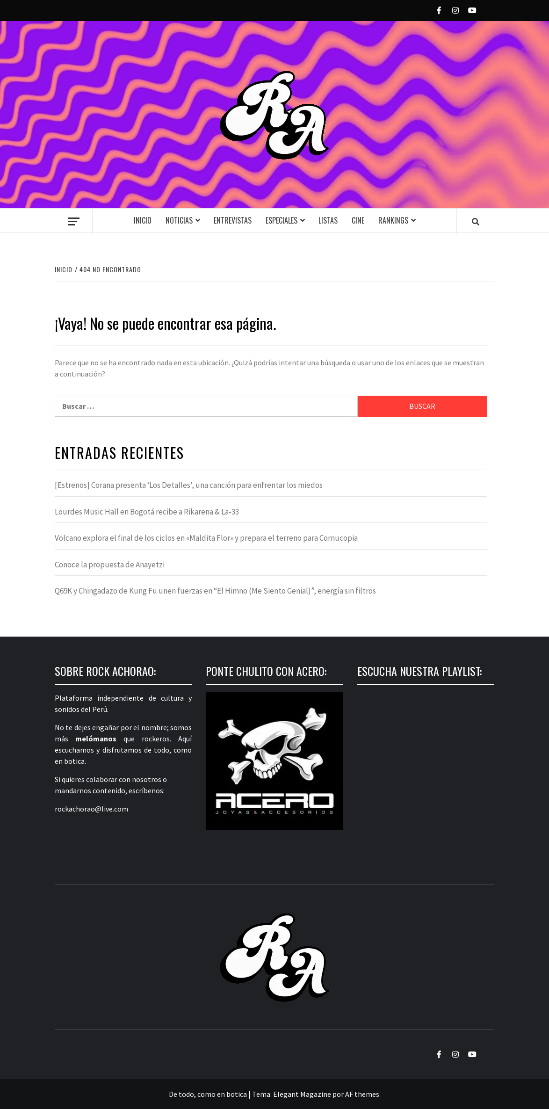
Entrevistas (233, 220)
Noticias (179, 220)
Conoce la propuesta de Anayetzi (110, 564)
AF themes (362, 1094)
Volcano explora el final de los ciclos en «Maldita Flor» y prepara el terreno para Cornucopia (206, 538)
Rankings (393, 220)
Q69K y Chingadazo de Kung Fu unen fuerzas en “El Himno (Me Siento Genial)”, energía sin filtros (215, 591)
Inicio (143, 220)
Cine (358, 220)
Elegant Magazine (302, 1094)
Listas (328, 220)
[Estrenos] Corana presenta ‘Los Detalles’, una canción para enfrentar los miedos (189, 485)
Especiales (281, 220)
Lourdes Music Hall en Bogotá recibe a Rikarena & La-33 (147, 512)
